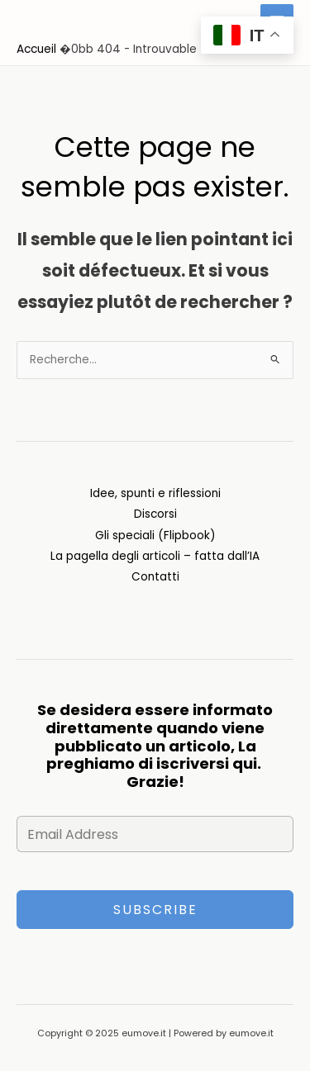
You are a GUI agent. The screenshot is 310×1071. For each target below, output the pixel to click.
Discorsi (155, 514)
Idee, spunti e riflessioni (155, 493)
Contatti (155, 577)
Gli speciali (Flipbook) (155, 535)
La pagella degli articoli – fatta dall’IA (155, 556)
